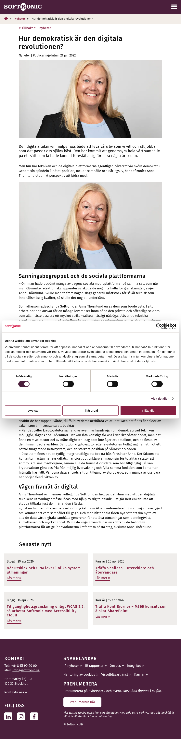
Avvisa (33, 410)
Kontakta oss (14, 692)
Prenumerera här (82, 702)
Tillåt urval (90, 410)
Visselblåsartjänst (114, 674)
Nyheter (20, 18)
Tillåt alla (148, 410)
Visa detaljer (160, 398)
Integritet (134, 666)
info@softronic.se (25, 670)
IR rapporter (94, 666)
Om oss (115, 666)
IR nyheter (71, 666)
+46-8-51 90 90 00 (23, 666)
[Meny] (174, 7)
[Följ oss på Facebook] (35, 716)
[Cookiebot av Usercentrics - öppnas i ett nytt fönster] (159, 326)
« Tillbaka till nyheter (35, 28)
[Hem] (6, 19)
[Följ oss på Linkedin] (9, 716)
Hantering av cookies (79, 674)
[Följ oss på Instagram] (22, 716)
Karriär (139, 674)
